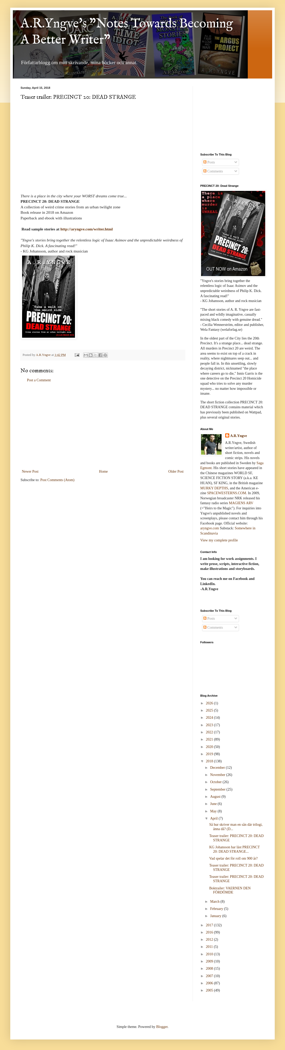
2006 (210, 983)
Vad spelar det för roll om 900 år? (233, 858)
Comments (213, 171)
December (218, 768)
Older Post (176, 471)
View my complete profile (219, 540)
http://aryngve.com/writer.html (86, 229)
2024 (210, 718)
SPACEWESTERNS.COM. (227, 493)
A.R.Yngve (238, 436)
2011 (210, 947)
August (215, 797)
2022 (210, 732)
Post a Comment (39, 380)
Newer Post (30, 471)
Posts (209, 162)
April (214, 818)
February (217, 909)
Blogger (161, 1027)
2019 (210, 754)
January (216, 916)
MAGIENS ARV (241, 503)
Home (103, 471)
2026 (210, 703)
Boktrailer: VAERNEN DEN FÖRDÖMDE (230, 890)
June (213, 804)
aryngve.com (209, 528)
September (218, 789)
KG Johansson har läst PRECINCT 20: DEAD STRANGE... (234, 849)
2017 (210, 925)
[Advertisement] (103, 426)
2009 (210, 961)
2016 (210, 932)
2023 (210, 725)
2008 (210, 968)
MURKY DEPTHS (214, 488)
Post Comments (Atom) (57, 480)
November (218, 775)
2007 (210, 976)
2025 (210, 710)
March (215, 901)
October (216, 782)
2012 (210, 939)
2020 (210, 747)
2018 (210, 761)
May (213, 811)
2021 (210, 739)
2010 (210, 954)
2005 (210, 990)
